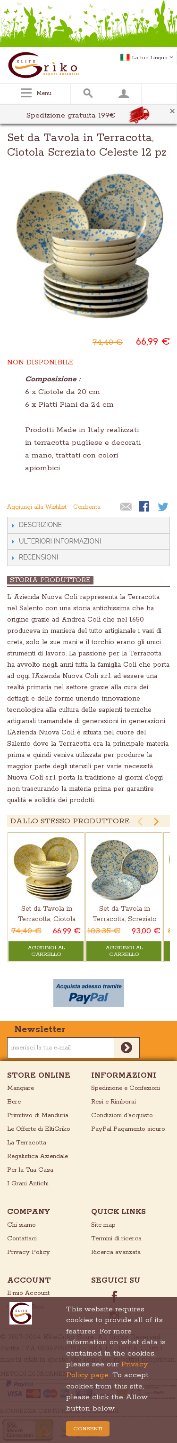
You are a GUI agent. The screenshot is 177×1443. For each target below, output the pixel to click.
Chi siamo (21, 1225)
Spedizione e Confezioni (125, 1088)
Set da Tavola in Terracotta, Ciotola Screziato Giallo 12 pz (47, 919)
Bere (14, 1102)
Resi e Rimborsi (113, 1102)
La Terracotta (26, 1143)
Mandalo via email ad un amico (126, 507)
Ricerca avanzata (116, 1252)
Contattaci (22, 1239)
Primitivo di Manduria (37, 1116)
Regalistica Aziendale (37, 1156)
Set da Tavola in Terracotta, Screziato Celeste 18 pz (125, 919)
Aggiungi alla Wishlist (37, 507)
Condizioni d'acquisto (122, 1116)
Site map (103, 1225)
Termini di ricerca (116, 1239)
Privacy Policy (28, 1252)
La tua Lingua (152, 57)
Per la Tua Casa (30, 1170)
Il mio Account (28, 1293)
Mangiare (20, 1088)
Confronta (87, 507)
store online (38, 1075)
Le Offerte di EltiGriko (38, 1129)
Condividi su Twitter (164, 507)
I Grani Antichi (28, 1184)
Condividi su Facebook (145, 507)
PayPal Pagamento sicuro (128, 1129)
